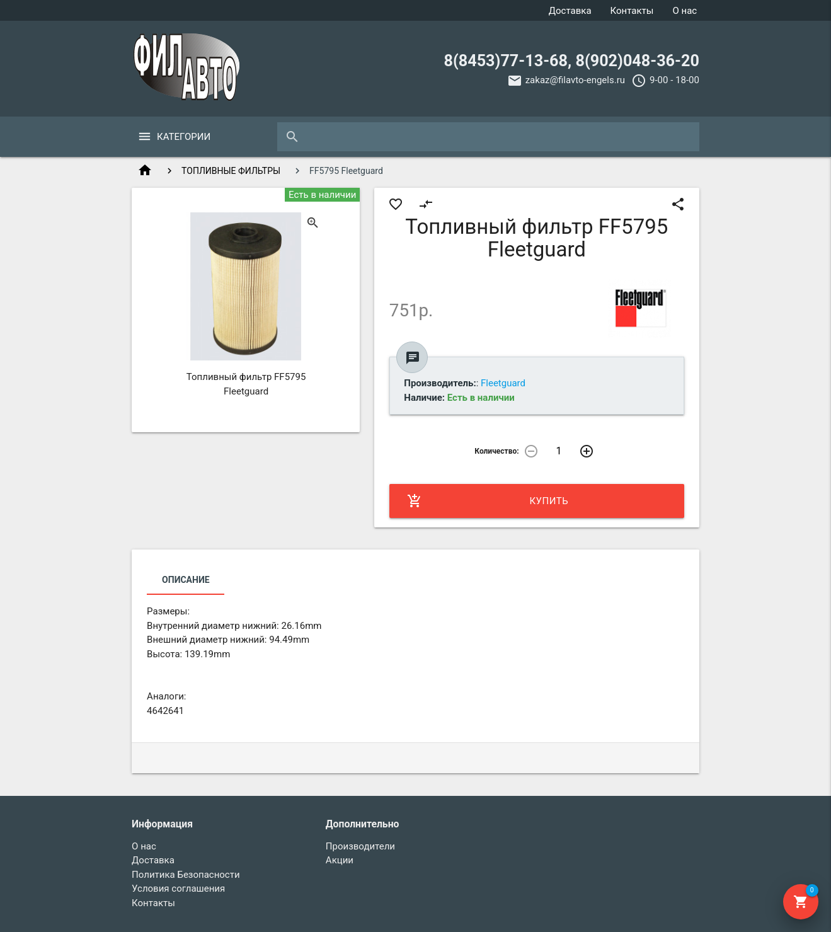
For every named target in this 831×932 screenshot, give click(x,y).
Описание (185, 580)
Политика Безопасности (186, 874)
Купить (487, 501)
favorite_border (395, 204)
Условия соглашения (178, 888)
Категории (183, 136)
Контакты (632, 10)
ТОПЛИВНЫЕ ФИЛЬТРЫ (230, 171)
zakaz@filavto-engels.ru (575, 80)
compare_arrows (425, 204)
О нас (684, 10)
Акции (339, 860)
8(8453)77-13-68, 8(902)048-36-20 (571, 61)
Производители (360, 846)
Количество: (496, 451)
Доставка (570, 10)
